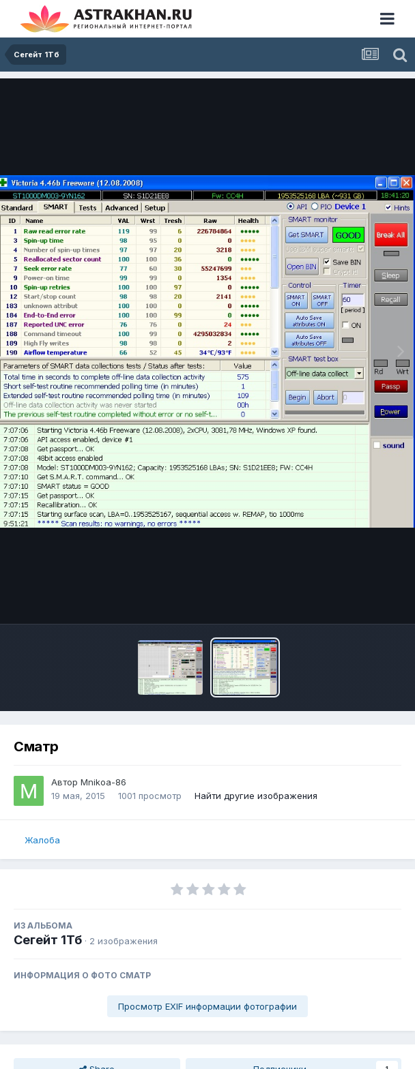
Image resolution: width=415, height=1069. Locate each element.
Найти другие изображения (256, 795)
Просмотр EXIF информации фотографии (207, 1006)
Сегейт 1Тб (48, 940)
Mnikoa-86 (103, 782)
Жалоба (42, 839)
